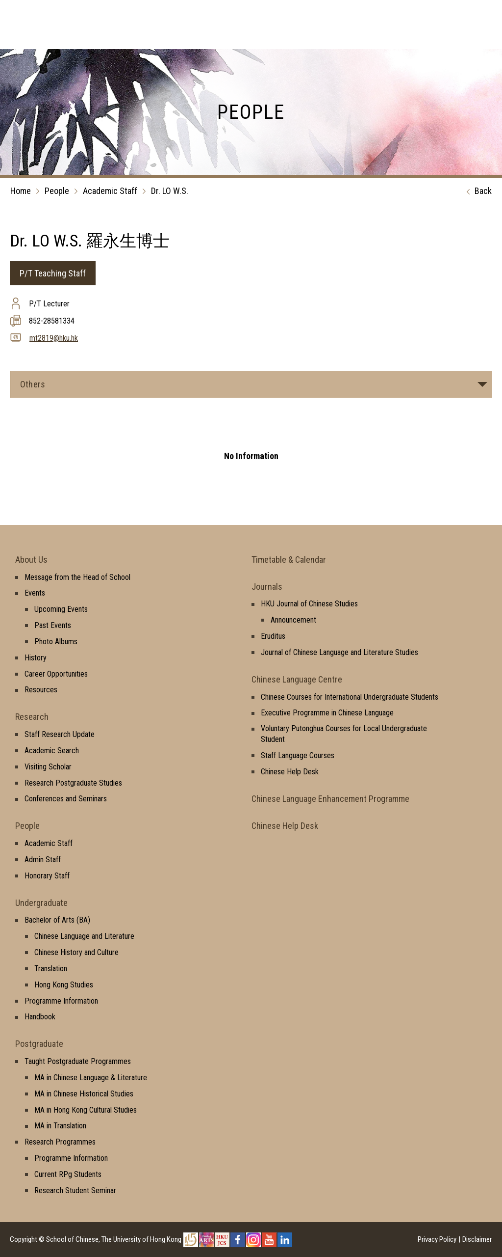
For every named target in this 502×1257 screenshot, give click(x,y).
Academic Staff (110, 191)
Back (477, 191)
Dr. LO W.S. (169, 191)
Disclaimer (477, 1239)
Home (20, 191)
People (57, 191)
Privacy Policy (437, 1239)
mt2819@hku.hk (53, 338)
